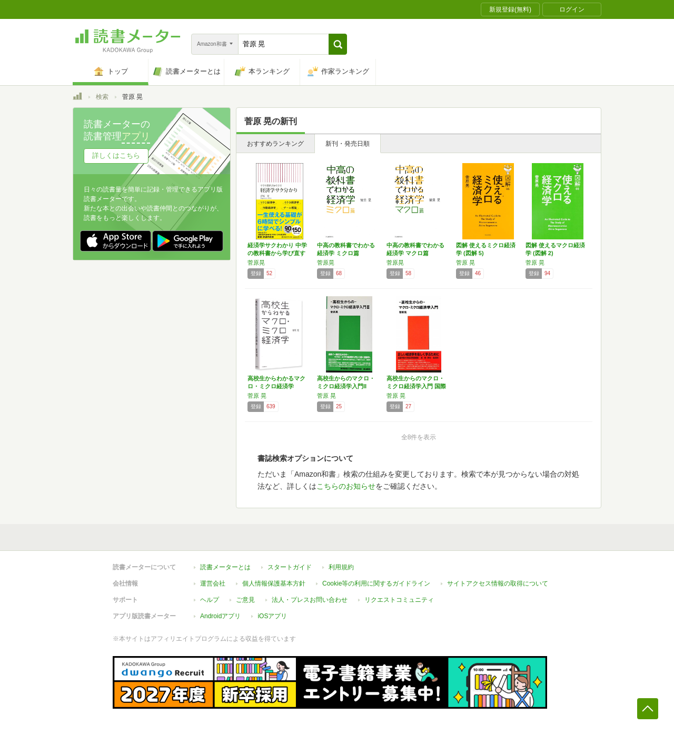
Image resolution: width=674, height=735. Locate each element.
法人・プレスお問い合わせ (310, 600)
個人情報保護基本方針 (273, 583)
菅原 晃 (465, 262)
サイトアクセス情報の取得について (497, 583)
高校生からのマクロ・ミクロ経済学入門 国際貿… (416, 386)
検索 (102, 96)
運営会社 (212, 583)
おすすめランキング (275, 143)
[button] (338, 44)
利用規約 (341, 567)
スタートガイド (289, 567)
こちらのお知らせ (345, 486)
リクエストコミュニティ (399, 600)
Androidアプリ (220, 616)
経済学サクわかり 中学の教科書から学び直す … (277, 253)
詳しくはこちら (116, 155)
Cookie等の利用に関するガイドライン (376, 583)
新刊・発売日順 (347, 143)
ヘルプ (209, 600)
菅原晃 (256, 262)
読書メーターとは (225, 567)
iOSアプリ (272, 616)
